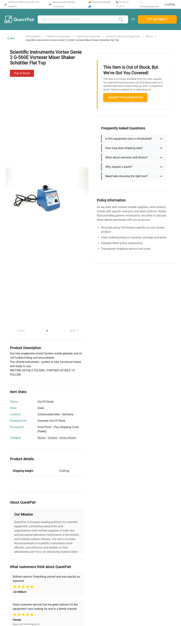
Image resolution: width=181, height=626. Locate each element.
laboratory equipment (88, 36)
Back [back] (12, 38)
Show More (47, 559)
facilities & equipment (58, 36)
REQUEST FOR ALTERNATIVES (125, 97)
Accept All (131, 619)
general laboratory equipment (123, 36)
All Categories (33, 36)
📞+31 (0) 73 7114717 (119, 4)
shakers (53, 437)
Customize (57, 619)
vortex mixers (67, 437)
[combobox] (169, 4)
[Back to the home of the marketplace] (19, 19)
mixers (149, 36)
